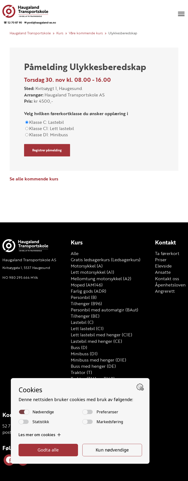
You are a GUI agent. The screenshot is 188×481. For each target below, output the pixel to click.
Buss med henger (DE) (93, 366)
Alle (74, 253)
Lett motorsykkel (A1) (92, 272)
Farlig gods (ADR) (88, 291)
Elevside (163, 266)
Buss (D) (79, 347)
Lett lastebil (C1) (87, 328)
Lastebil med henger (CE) (96, 341)
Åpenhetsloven (170, 285)
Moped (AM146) (87, 285)
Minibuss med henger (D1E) (98, 360)
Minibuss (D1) (84, 353)
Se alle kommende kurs (34, 179)
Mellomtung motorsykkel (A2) (101, 278)
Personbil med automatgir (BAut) (104, 310)
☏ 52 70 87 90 (13, 22)
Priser (161, 259)
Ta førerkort (167, 253)
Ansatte (163, 272)
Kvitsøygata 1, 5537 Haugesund (26, 267)
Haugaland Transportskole (30, 33)
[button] (181, 14)
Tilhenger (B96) (86, 303)
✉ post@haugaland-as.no (40, 22)
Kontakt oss (167, 278)
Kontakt (165, 242)
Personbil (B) (84, 297)
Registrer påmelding (47, 150)
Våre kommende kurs (86, 33)
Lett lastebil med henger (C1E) (101, 335)
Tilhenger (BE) (85, 316)
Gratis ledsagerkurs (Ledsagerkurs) (105, 259)
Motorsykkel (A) (87, 266)
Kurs (59, 33)
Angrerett (165, 291)
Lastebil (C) (82, 322)
